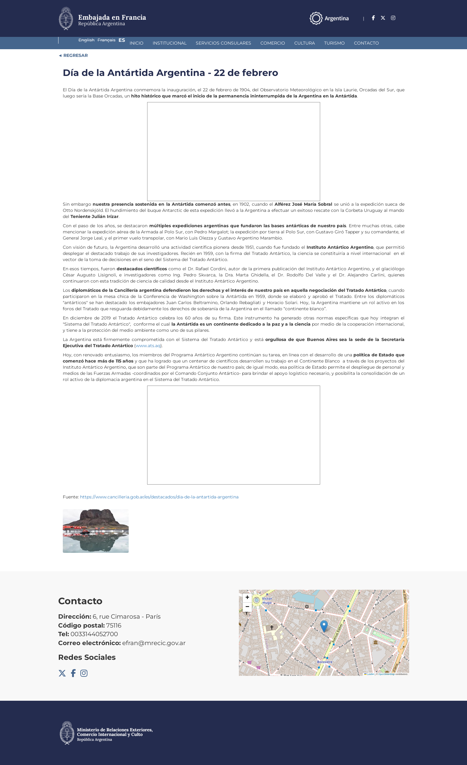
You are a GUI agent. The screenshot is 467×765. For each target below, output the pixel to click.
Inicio (74, 43)
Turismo (272, 43)
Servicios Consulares (161, 43)
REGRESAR (75, 55)
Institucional (107, 43)
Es (406, 18)
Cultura (242, 43)
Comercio (210, 43)
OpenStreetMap (386, 674)
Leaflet (369, 674)
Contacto (304, 43)
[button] (324, 626)
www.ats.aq (148, 345)
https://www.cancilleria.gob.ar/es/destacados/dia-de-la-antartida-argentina (159, 497)
